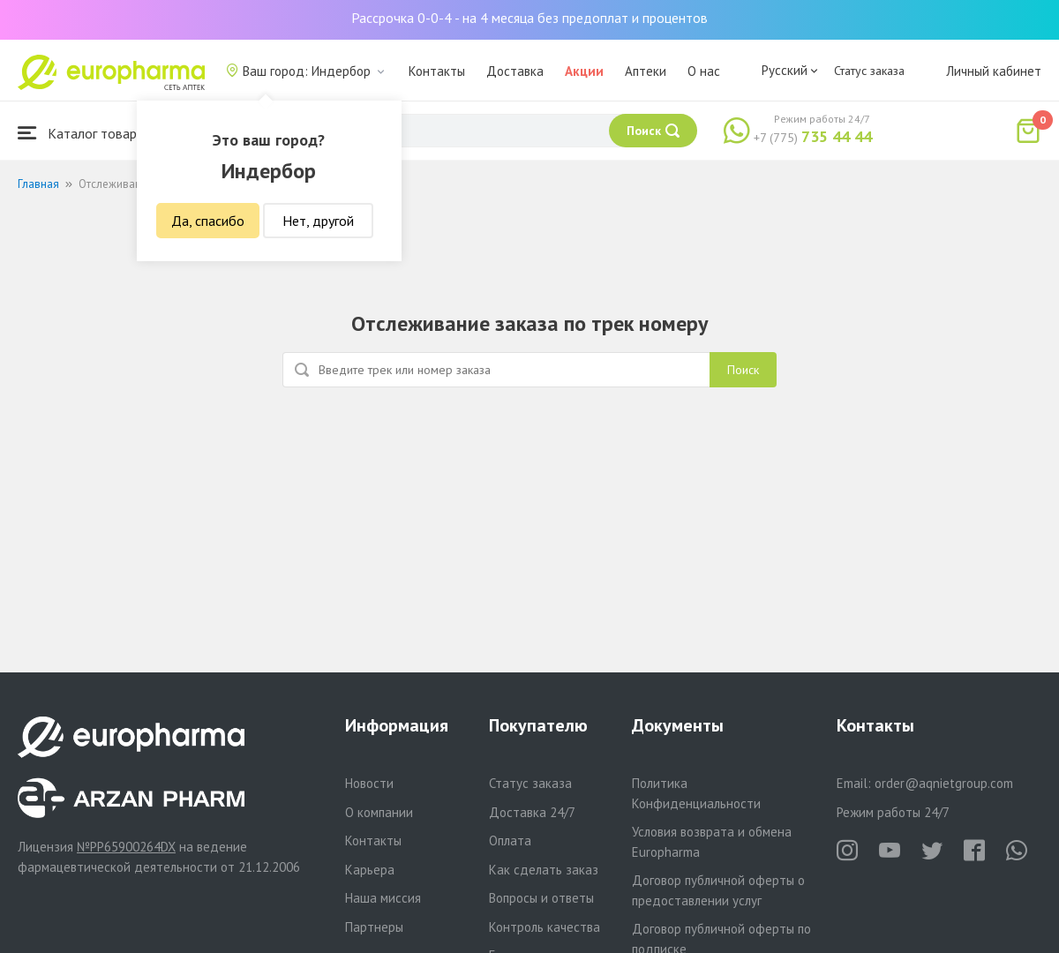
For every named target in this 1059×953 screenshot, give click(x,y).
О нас (703, 71)
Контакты (437, 71)
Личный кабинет (993, 71)
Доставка (515, 71)
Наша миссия (383, 897)
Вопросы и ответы (541, 897)
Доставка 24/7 (532, 812)
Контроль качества (544, 927)
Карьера (369, 869)
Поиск (743, 370)
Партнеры (374, 927)
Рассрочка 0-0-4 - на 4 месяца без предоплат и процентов (529, 17)
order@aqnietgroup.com (944, 783)
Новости (369, 783)
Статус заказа (869, 71)
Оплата (510, 840)
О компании (379, 812)
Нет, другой (318, 220)
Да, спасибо (207, 220)
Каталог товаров (85, 133)
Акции (584, 71)
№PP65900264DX (126, 846)
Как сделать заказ (543, 869)
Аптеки (645, 71)
